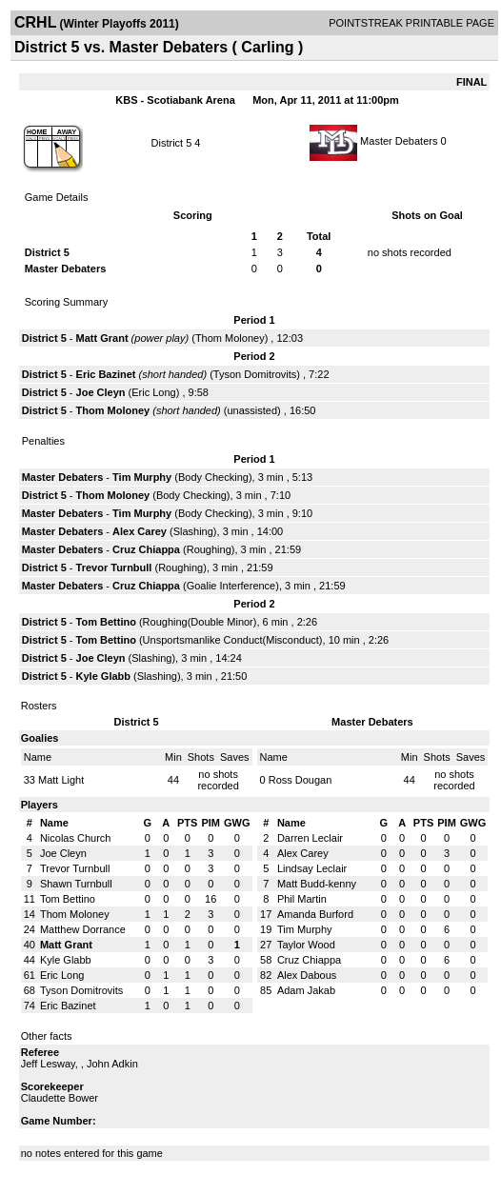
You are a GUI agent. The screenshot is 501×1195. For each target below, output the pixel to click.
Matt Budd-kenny (316, 883)
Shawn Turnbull (76, 883)
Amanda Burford (315, 914)
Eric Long (153, 392)
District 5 (171, 143)
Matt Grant (102, 338)
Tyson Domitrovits (254, 374)
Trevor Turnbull (114, 567)
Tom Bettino (106, 621)
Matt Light (61, 780)
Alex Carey (139, 531)
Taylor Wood (306, 944)
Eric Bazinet (106, 374)
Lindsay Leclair (312, 868)
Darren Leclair (310, 838)
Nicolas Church (75, 838)
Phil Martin (302, 899)
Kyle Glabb (103, 676)
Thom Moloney (230, 338)
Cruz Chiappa (146, 549)
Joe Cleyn (101, 392)
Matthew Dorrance (83, 929)
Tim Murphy (141, 477)
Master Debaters (398, 141)
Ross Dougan (300, 780)
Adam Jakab (306, 990)
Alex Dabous (306, 975)
